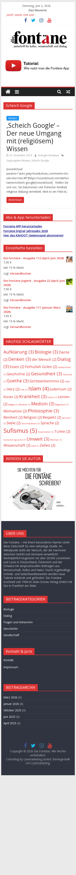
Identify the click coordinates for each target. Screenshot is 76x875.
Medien (12, 118)
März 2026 (10, 697)
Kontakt (8, 660)
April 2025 (9, 723)
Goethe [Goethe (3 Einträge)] (18, 381)
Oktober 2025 (12, 710)
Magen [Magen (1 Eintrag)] (13, 404)
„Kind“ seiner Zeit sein (20, 15)
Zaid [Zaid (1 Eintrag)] (35, 445)
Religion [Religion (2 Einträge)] (32, 417)
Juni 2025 (9, 717)
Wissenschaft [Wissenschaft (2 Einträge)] (16, 445)
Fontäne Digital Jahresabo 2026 (25, 231)
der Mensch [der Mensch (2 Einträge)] (44, 359)
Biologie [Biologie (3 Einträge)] (46, 352)
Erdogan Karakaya (48, 155)
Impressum (10, 667)
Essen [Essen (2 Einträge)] (17, 366)
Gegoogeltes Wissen (18, 160)
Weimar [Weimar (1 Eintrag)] (56, 439)
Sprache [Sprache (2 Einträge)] (50, 422)
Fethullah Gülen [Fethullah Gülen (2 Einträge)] (41, 366)
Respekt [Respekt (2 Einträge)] (52, 417)
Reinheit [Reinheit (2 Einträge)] (13, 417)
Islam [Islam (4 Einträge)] (38, 388)
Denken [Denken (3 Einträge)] (19, 359)
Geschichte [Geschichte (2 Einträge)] (18, 373)
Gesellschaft (11, 635)
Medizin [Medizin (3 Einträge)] (42, 404)
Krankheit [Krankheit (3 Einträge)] (33, 396)
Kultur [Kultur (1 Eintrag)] (52, 397)
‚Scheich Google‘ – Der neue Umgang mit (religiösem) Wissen (33, 137)
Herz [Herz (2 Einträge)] (13, 389)
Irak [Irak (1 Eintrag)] (23, 389)
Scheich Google (40, 160)
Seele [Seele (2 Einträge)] (14, 422)
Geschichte (10, 628)
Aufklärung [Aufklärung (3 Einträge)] (18, 352)
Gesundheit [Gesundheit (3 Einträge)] (46, 373)
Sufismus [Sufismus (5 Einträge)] (20, 431)
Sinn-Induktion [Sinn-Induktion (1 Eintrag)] (30, 423)
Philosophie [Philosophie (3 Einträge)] (43, 411)
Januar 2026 (11, 704)
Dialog (7, 616)
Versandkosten (20, 273)
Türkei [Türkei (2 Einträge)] (62, 431)
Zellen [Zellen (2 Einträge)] (47, 445)
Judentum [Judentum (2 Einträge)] (61, 389)
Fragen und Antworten (18, 622)
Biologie (8, 609)
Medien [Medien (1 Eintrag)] (24, 404)
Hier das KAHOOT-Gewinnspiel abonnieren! (33, 235)
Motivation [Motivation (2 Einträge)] (15, 411)
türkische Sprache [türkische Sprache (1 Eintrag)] (14, 439)
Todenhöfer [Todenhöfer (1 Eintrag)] (46, 432)
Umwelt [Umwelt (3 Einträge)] (38, 439)
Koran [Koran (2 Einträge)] (10, 396)
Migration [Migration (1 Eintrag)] (61, 404)
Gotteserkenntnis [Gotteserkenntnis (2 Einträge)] (46, 381)
